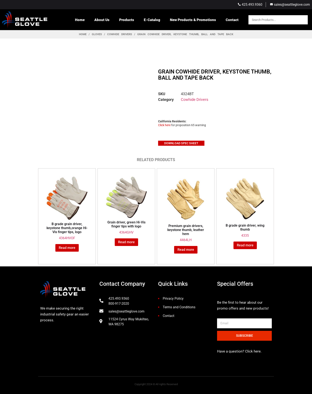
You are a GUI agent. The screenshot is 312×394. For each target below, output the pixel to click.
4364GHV (126, 205)
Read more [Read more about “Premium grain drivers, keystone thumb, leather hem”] (185, 250)
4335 (245, 207)
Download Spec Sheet (181, 143)
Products (126, 20)
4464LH (186, 209)
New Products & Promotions (193, 20)
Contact (232, 20)
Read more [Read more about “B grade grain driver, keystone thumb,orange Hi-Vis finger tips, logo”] (67, 248)
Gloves (97, 34)
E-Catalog (152, 20)
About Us (101, 20)
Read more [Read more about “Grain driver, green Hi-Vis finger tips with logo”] (126, 242)
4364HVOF (67, 208)
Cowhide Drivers (119, 34)
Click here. (252, 351)
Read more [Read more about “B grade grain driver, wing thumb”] (245, 245)
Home (80, 20)
